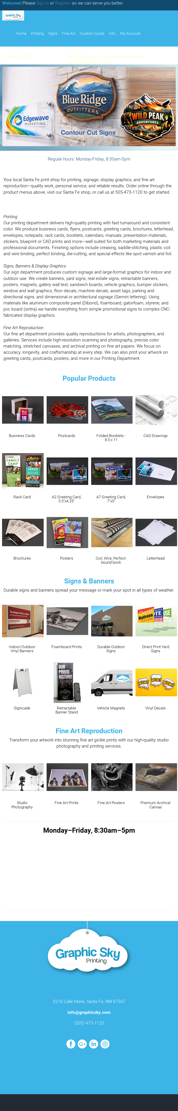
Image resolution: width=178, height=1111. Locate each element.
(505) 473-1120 (89, 1023)
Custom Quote (92, 33)
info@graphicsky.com (89, 1012)
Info (112, 33)
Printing (37, 33)
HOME (21, 33)
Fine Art (68, 33)
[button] (13, 107)
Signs (53, 33)
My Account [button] (130, 33)
